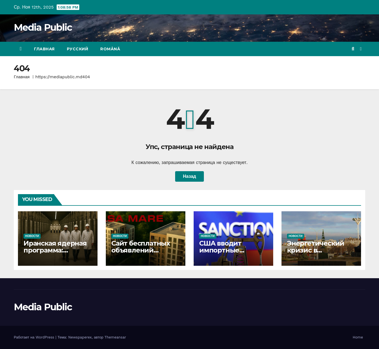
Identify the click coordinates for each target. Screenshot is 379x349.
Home (358, 337)
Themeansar (115, 337)
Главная (44, 48)
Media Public (43, 27)
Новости (32, 236)
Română (110, 48)
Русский (77, 48)
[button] (353, 48)
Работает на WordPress (35, 337)
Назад (189, 176)
